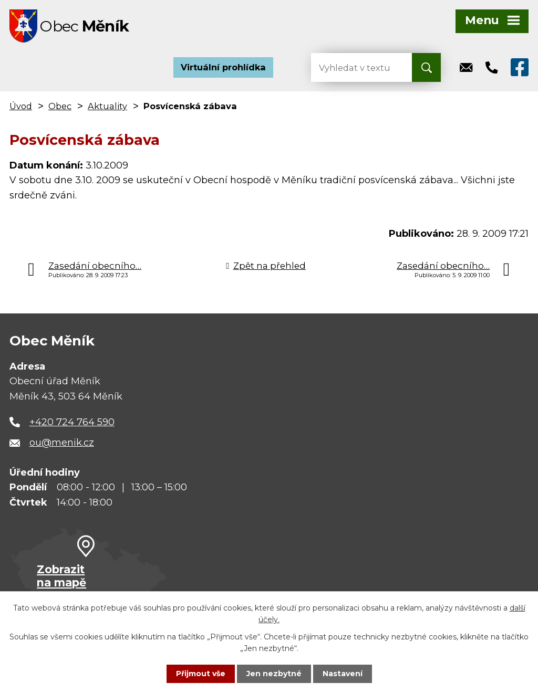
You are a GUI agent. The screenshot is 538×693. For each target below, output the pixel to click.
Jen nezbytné (274, 673)
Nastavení (343, 673)
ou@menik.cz (61, 443)
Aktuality (107, 107)
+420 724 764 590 (72, 423)
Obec (59, 107)
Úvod (20, 107)
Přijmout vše (200, 673)
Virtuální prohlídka (223, 68)
